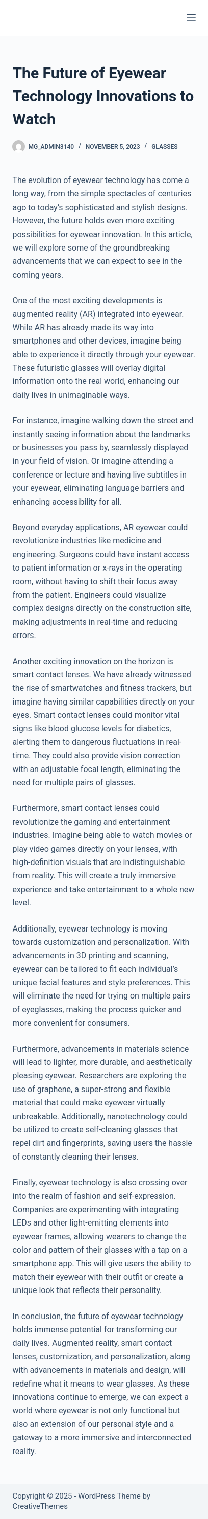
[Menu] (191, 17)
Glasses (164, 146)
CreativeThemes (40, 1506)
